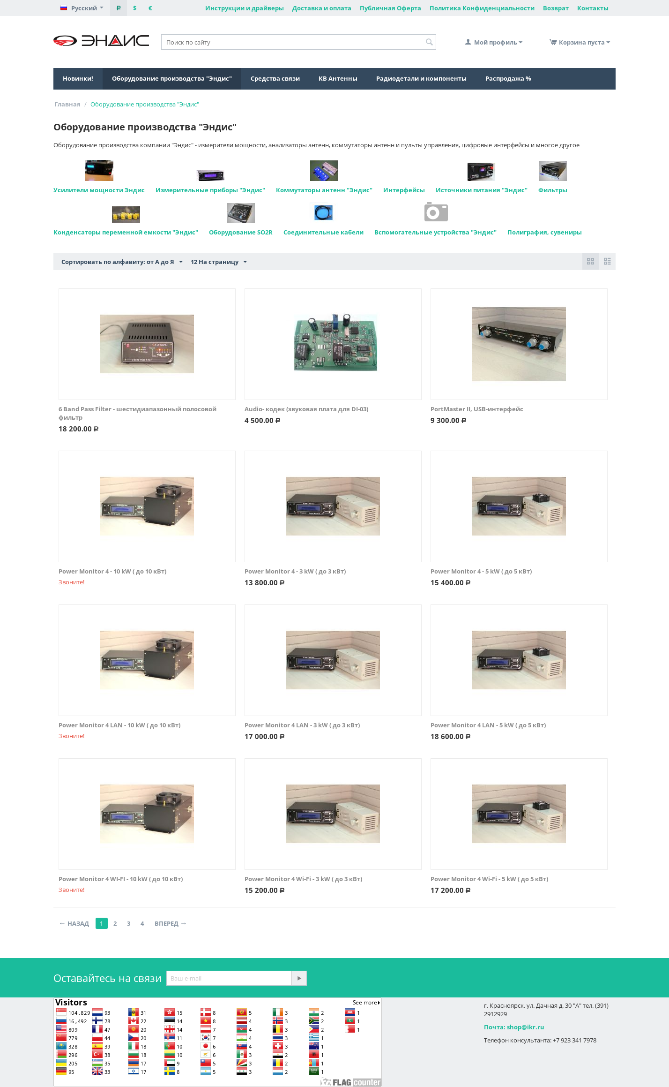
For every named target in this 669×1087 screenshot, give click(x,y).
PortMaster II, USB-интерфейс (477, 409)
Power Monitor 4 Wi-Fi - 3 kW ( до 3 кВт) (303, 879)
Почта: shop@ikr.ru (514, 1027)
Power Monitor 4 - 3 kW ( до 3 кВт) (295, 571)
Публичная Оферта (390, 8)
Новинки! (78, 78)
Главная (67, 104)
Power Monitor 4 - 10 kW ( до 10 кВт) (112, 571)
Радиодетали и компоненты (421, 78)
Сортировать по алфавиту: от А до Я (122, 262)
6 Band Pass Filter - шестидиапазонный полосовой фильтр (137, 413)
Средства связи (275, 78)
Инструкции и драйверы (244, 8)
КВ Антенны (338, 78)
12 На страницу (219, 262)
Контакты (593, 8)
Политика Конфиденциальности (482, 8)
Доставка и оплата (321, 8)
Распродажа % (508, 78)
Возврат (556, 8)
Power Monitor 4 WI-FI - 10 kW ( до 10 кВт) (121, 879)
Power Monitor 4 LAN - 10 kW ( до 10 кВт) (119, 725)
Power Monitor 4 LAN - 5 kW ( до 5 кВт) (488, 725)
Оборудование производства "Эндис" (172, 78)
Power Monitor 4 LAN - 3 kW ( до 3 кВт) (302, 725)
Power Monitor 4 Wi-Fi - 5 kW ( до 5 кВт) (489, 879)
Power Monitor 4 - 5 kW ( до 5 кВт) (481, 571)
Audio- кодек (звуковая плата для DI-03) (306, 409)
